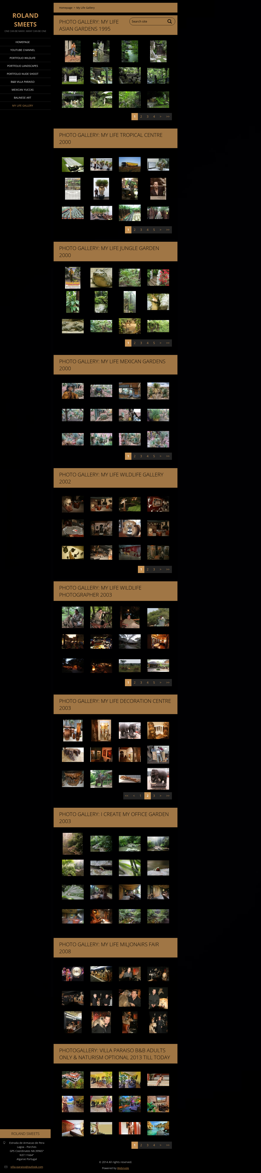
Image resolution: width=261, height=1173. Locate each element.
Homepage (23, 42)
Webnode (123, 1168)
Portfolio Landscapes (22, 66)
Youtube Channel (22, 50)
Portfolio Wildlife (22, 58)
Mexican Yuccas (23, 89)
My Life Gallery (22, 105)
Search (169, 21)
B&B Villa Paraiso (23, 81)
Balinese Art (22, 97)
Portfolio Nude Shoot (22, 74)
